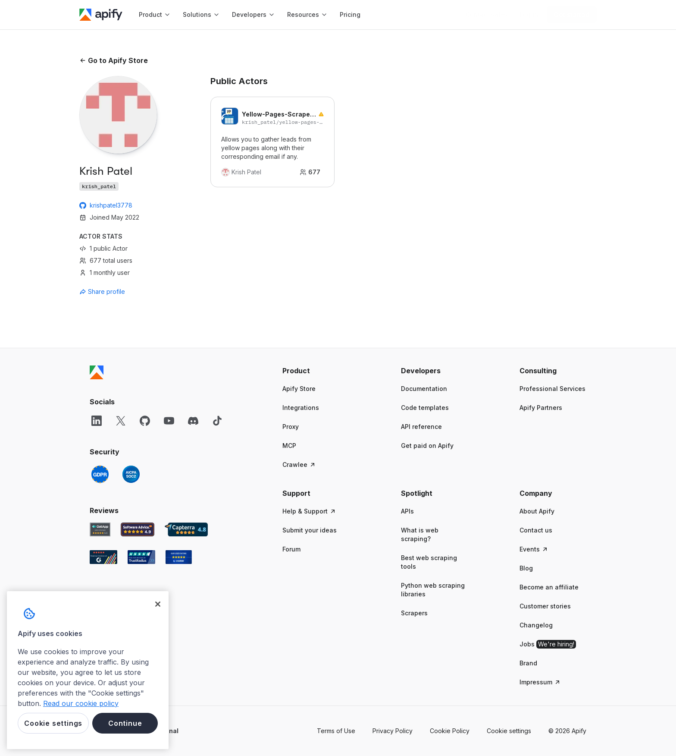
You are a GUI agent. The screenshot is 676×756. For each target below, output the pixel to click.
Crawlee (299, 464)
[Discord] (193, 421)
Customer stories (545, 606)
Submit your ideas (309, 530)
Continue (125, 723)
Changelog (536, 625)
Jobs (548, 644)
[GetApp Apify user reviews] (100, 529)
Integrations (300, 407)
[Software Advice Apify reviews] (138, 529)
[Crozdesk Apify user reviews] (179, 557)
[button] (315, 370)
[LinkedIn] (96, 421)
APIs (407, 511)
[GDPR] (100, 474)
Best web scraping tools (429, 562)
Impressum (540, 682)
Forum (291, 549)
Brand (528, 663)
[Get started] (572, 14)
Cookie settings (509, 730)
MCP (289, 445)
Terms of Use (336, 730)
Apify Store (299, 388)
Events (534, 549)
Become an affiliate (549, 587)
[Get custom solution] (486, 14)
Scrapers (414, 613)
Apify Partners (541, 407)
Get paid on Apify (427, 445)
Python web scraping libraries (433, 590)
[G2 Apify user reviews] (103, 557)
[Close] (157, 604)
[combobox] (118, 291)
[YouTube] (169, 421)
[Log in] (528, 14)
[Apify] (100, 15)
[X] (121, 421)
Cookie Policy (449, 730)
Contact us (536, 530)
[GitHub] (145, 421)
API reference (421, 426)
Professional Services (552, 388)
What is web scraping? (419, 534)
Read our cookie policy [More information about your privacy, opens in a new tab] (81, 703)
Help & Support (309, 511)
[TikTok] (217, 421)
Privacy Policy (392, 730)
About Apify (537, 511)
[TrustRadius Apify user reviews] (141, 557)
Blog (526, 568)
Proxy (290, 426)
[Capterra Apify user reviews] (186, 529)
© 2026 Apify (567, 730)
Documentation (424, 388)
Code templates (425, 407)
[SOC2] (131, 474)
